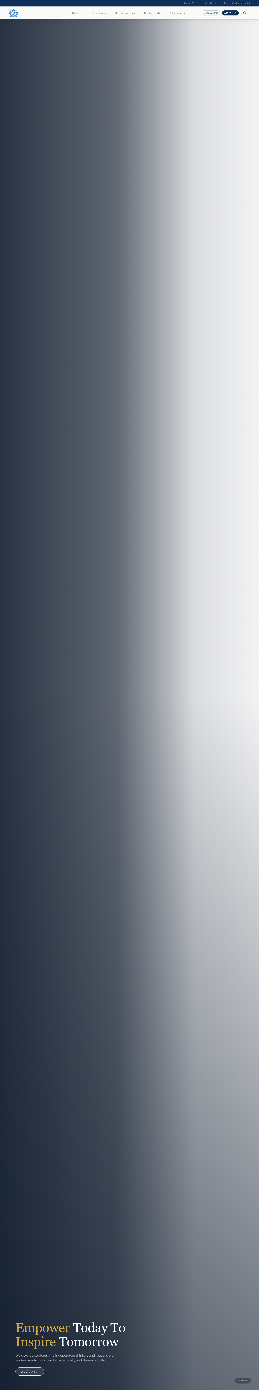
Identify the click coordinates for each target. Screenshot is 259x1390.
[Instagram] (205, 3)
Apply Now (230, 13)
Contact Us (189, 3)
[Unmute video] (243, 1381)
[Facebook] (215, 3)
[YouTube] (210, 3)
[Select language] (226, 3)
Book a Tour (211, 13)
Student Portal (241, 3)
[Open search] (245, 13)
